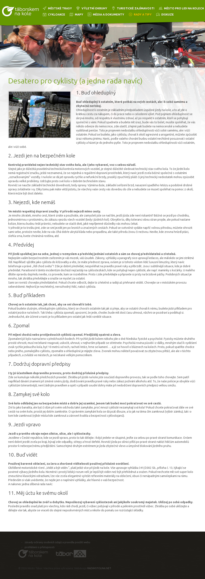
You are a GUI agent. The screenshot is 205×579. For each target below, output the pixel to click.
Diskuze (167, 14)
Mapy (79, 14)
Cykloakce (56, 14)
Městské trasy (60, 8)
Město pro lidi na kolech (184, 8)
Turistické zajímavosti (135, 8)
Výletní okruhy (94, 8)
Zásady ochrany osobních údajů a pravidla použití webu (57, 542)
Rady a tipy (143, 14)
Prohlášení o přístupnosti (40, 547)
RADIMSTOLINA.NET (99, 568)
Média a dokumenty (108, 14)
